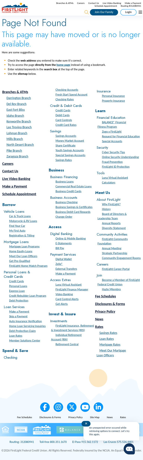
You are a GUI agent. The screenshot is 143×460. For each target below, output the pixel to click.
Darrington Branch (19, 98)
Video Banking (64, 294)
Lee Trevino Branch (19, 127)
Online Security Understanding (120, 157)
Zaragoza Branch (17, 156)
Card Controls (63, 120)
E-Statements (63, 243)
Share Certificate (65, 145)
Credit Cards (16, 281)
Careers (81, 3)
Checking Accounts (66, 89)
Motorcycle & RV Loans (23, 221)
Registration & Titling (21, 235)
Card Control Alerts (66, 299)
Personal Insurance (113, 96)
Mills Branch (15, 139)
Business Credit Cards (68, 191)
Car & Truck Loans (20, 216)
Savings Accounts (65, 136)
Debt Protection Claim (22, 331)
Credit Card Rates (65, 125)
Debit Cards (62, 115)
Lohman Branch (17, 133)
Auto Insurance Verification (25, 321)
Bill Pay (59, 248)
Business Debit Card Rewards (72, 212)
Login (128, 12)
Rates (99, 327)
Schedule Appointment (106, 6)
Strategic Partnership (114, 253)
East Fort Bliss (16, 110)
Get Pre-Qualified (19, 261)
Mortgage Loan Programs (24, 246)
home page (63, 65)
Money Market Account (69, 140)
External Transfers (66, 269)
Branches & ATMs (64, 3)
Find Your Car (17, 226)
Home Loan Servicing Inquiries (27, 326)
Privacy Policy (105, 311)
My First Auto (17, 230)
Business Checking (66, 202)
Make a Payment (133, 3)
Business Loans (64, 181)
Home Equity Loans (20, 251)
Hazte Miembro (111, 289)
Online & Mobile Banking (70, 238)
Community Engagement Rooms (121, 258)
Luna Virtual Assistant (68, 284)
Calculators (108, 182)
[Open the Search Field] (86, 12)
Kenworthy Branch (19, 121)
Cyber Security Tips (113, 152)
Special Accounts (112, 141)
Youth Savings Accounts (69, 150)
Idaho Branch (15, 116)
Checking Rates (64, 99)
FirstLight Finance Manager (71, 289)
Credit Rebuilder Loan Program (27, 295)
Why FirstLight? (111, 204)
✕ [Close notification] (86, 424)
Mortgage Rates (109, 344)
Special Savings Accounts (70, 155)
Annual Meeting (111, 248)
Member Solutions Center (24, 340)
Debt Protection (18, 300)
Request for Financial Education (121, 136)
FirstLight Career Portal (116, 269)
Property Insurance (113, 100)
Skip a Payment (18, 316)
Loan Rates (15, 335)
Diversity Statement (114, 228)
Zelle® (59, 264)
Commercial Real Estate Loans (73, 186)
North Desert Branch (20, 145)
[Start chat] (129, 449)
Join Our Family (104, 12)
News (99, 319)
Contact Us (93, 3)
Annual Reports (111, 223)
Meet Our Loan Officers (23, 256)
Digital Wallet (63, 259)
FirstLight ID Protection (116, 166)
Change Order (63, 216)
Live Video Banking (112, 3)
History (106, 209)
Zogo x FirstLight (112, 131)
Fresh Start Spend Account (71, 94)
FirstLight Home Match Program (28, 266)
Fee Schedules (105, 296)
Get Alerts (61, 304)
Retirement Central (66, 344)
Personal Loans (18, 286)
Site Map (94, 417)
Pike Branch (14, 151)
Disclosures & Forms (110, 304)
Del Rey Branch (16, 104)
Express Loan (17, 291)
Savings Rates (63, 160)
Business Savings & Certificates (74, 207)
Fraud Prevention (112, 162)
